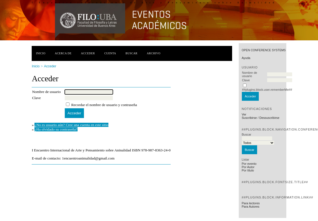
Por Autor (248, 167)
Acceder (88, 53)
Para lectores (251, 203)
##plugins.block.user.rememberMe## (267, 89)
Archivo (153, 53)
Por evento (249, 163)
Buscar (132, 53)
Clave (246, 80)
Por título (248, 170)
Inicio (40, 53)
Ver (244, 114)
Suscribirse (249, 117)
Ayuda (246, 58)
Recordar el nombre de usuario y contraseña (104, 105)
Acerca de (63, 53)
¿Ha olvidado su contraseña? (55, 129)
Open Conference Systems (263, 50)
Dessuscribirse (269, 117)
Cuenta (110, 53)
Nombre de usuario (249, 74)
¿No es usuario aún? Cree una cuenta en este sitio (71, 125)
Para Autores (250, 206)
